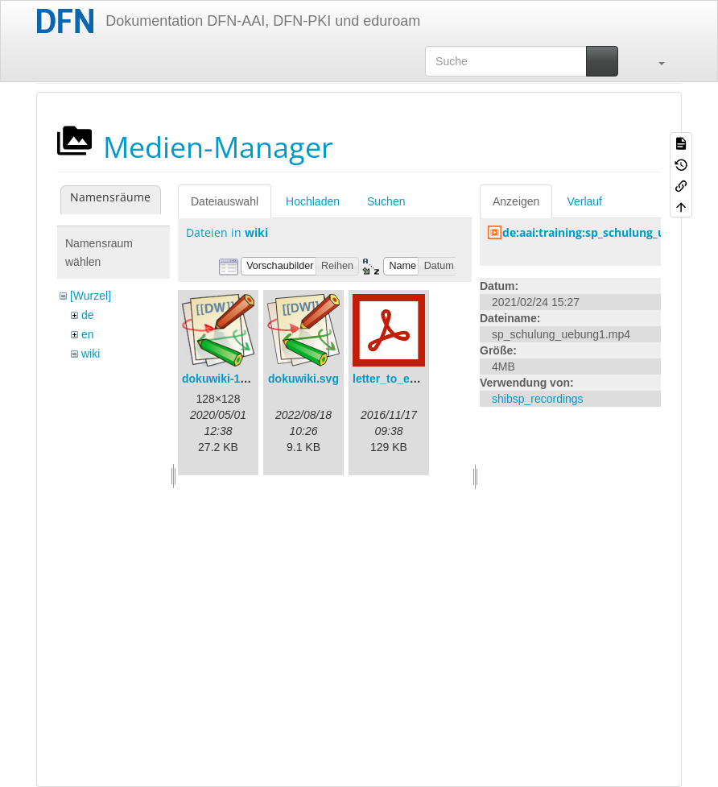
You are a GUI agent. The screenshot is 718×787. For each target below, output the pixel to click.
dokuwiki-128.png (229, 378)
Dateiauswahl (224, 201)
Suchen (386, 201)
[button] (653, 61)
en (87, 334)
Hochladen (313, 201)
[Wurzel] (90, 295)
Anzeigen (516, 201)
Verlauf (584, 201)
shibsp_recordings (538, 398)
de (87, 315)
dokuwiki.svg (303, 378)
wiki (90, 353)
